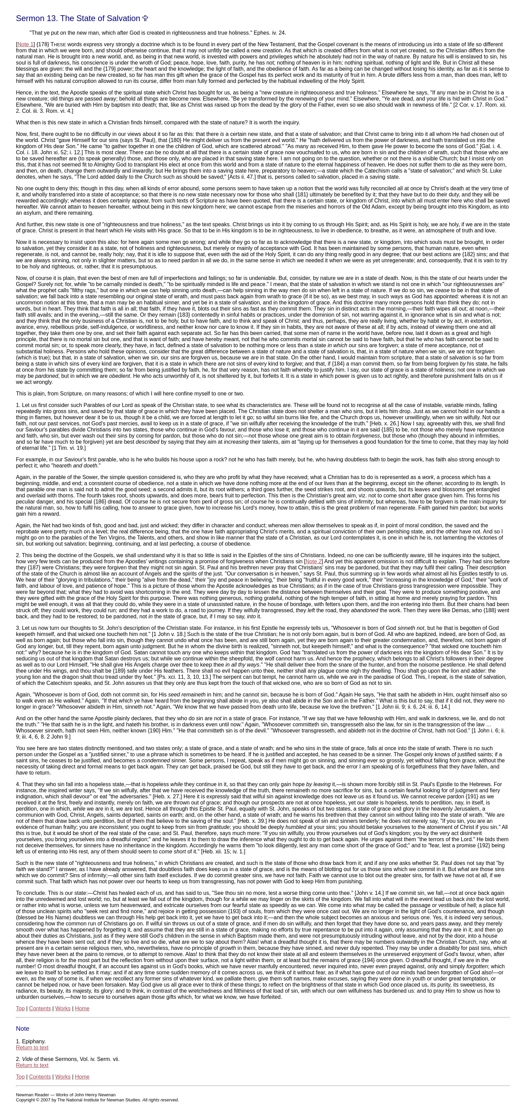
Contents (40, 1008)
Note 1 (25, 44)
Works (63, 1008)
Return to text (32, 1047)
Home (82, 1008)
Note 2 (313, 561)
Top (20, 1008)
